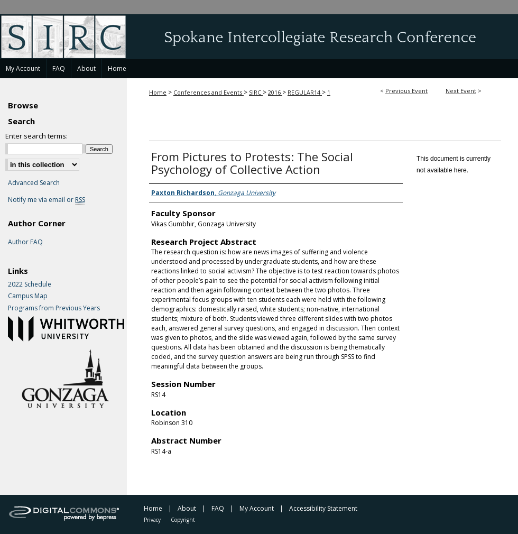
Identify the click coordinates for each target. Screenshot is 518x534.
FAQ (217, 508)
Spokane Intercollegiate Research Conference (259, 36)
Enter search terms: (36, 136)
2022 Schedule (29, 284)
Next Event (461, 91)
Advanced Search (34, 182)
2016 (275, 92)
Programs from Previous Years (54, 308)
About (187, 508)
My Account (256, 508)
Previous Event (406, 91)
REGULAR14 (305, 92)
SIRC (256, 92)
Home (157, 92)
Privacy (152, 519)
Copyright (183, 519)
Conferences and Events (208, 92)
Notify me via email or (46, 200)
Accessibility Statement (323, 508)
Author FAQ (25, 242)
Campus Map (28, 296)
